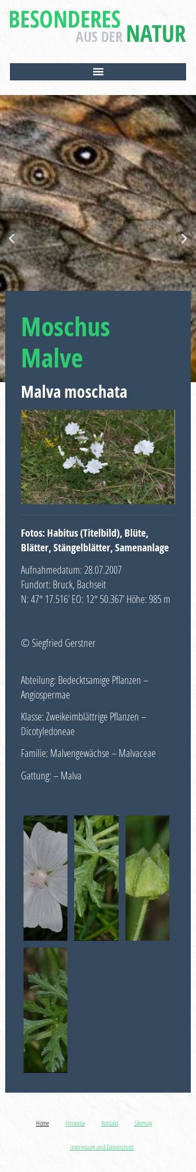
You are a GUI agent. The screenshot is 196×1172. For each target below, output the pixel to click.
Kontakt (109, 1123)
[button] (98, 71)
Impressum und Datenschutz (102, 1147)
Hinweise (75, 1123)
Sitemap (143, 1123)
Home (42, 1123)
